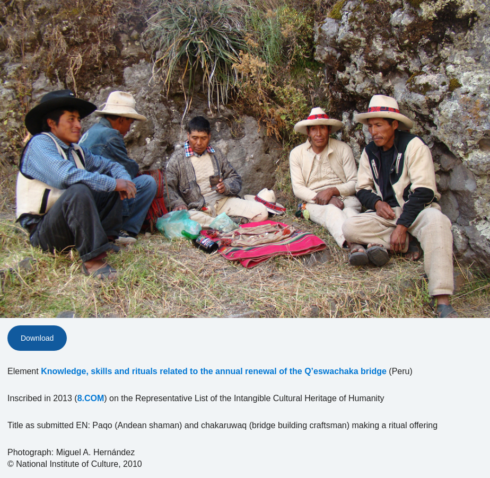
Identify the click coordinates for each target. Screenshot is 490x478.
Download (37, 338)
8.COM (90, 398)
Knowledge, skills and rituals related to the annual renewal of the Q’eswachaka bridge (214, 371)
